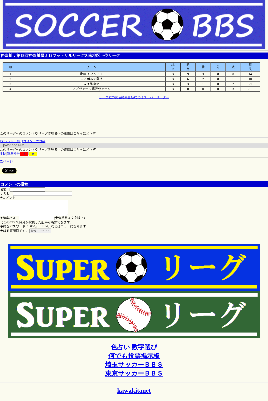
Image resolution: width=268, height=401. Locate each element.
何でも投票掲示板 (134, 358)
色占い (120, 350)
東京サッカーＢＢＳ (134, 376)
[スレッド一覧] (10, 141)
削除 (3, 153)
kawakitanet (134, 393)
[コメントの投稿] (34, 141)
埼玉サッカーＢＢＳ (134, 367)
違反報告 (13, 153)
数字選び (144, 350)
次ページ (6, 161)
